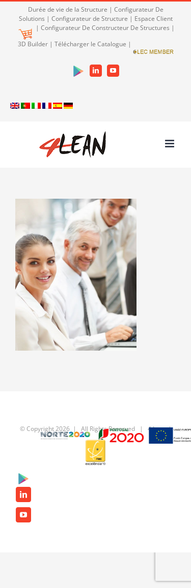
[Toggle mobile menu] (170, 143)
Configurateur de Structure (89, 18)
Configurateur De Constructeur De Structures (105, 27)
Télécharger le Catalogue (90, 44)
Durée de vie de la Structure (67, 9)
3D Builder (33, 44)
